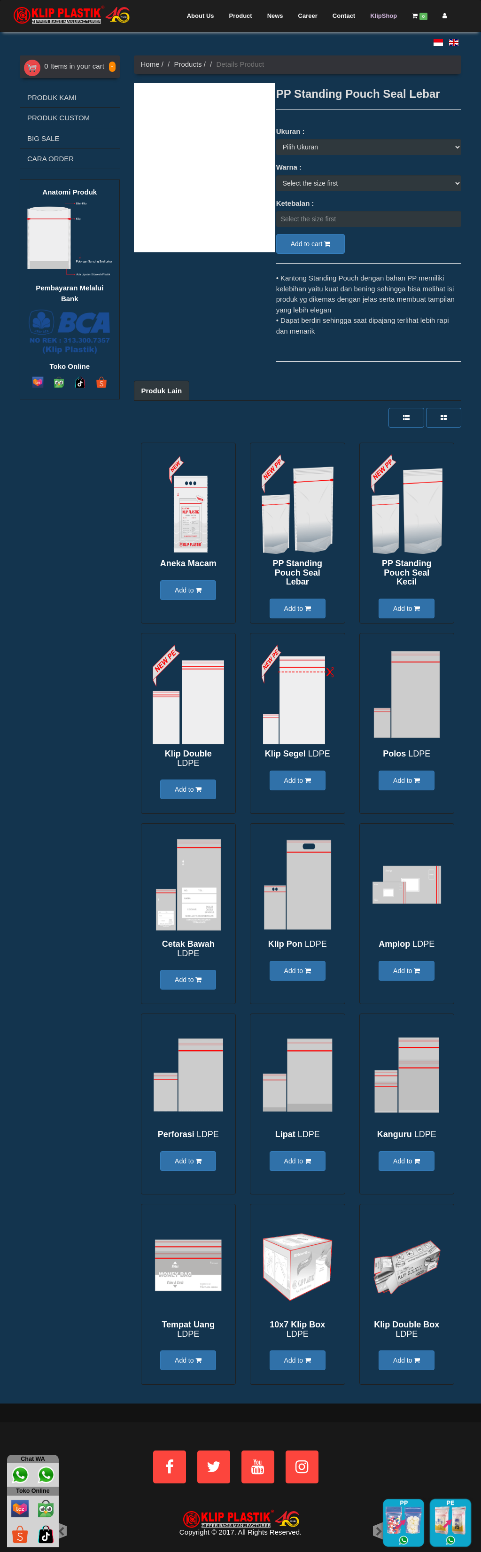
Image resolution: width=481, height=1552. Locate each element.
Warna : (289, 167)
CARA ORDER (50, 159)
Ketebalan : (295, 203)
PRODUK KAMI (52, 97)
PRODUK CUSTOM (58, 118)
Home (150, 64)
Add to (188, 590)
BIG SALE (43, 138)
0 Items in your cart (64, 66)
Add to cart (311, 244)
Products (188, 64)
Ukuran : (290, 131)
